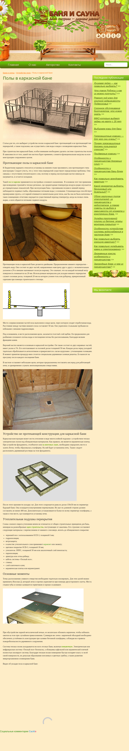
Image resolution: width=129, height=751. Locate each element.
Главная (13, 64)
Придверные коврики (105, 154)
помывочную (67, 647)
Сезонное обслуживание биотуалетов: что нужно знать (108, 111)
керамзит (47, 544)
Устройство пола (23, 73)
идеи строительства (35, 527)
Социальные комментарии (18, 731)
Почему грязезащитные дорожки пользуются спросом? (107, 146)
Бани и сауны (8, 73)
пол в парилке (14, 182)
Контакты (74, 64)
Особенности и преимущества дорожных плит (108, 161)
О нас (32, 64)
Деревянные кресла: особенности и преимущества (105, 256)
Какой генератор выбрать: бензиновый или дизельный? (109, 189)
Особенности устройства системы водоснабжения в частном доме (108, 231)
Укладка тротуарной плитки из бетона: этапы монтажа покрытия (108, 221)
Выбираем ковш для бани (107, 129)
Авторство (53, 64)
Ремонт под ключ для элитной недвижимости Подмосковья (107, 101)
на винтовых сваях (50, 445)
